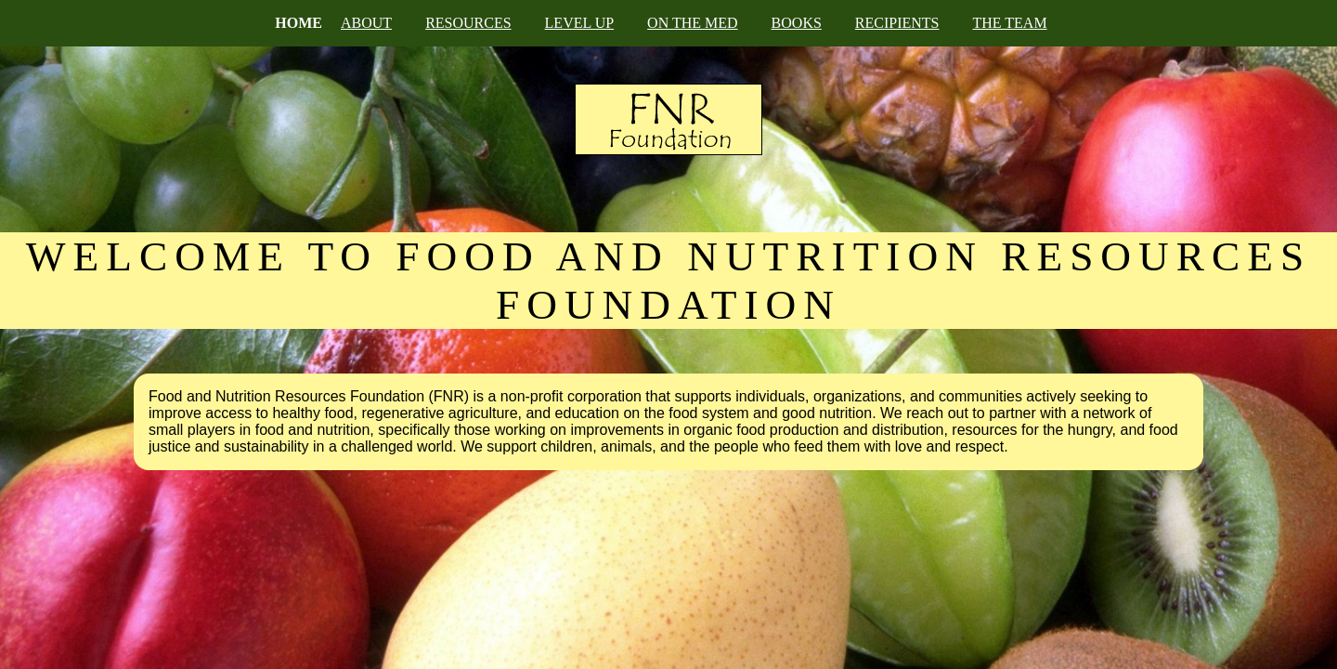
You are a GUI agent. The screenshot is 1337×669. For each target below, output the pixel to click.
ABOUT (366, 23)
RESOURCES (468, 23)
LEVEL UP (580, 23)
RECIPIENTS (897, 23)
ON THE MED (692, 23)
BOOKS (797, 23)
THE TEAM (1010, 23)
